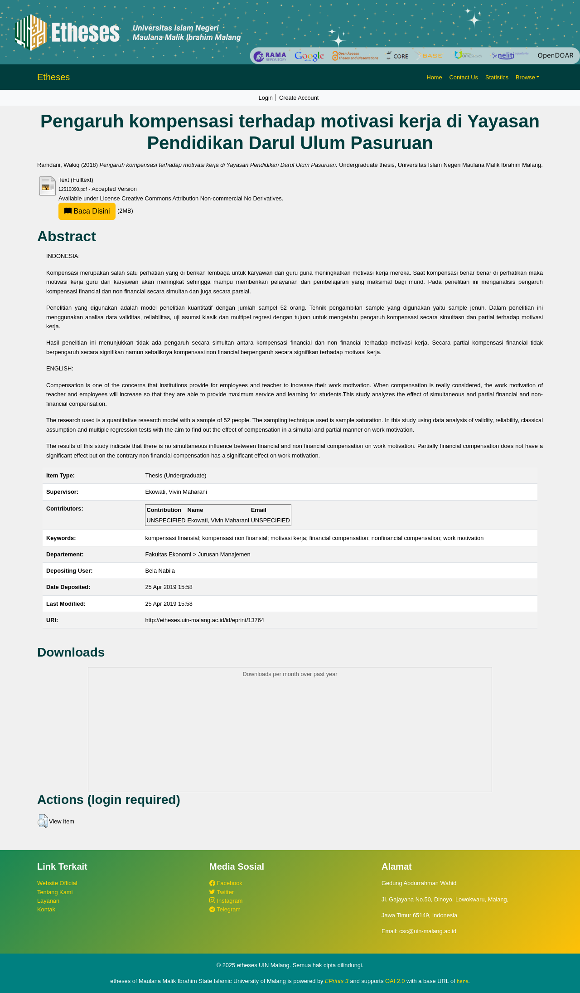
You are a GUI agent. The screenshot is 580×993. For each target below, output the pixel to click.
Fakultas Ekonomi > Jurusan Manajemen (197, 554)
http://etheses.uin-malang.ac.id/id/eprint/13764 (204, 620)
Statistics (496, 77)
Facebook (225, 883)
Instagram (225, 900)
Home (434, 77)
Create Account (299, 97)
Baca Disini (87, 211)
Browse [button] (525, 77)
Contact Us (464, 77)
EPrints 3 (336, 981)
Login (266, 97)
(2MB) (95, 210)
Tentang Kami (54, 892)
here (462, 981)
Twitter (221, 892)
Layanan (48, 900)
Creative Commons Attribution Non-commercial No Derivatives (201, 198)
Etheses (53, 77)
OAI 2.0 (395, 981)
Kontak (46, 909)
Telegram (225, 909)
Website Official (57, 883)
